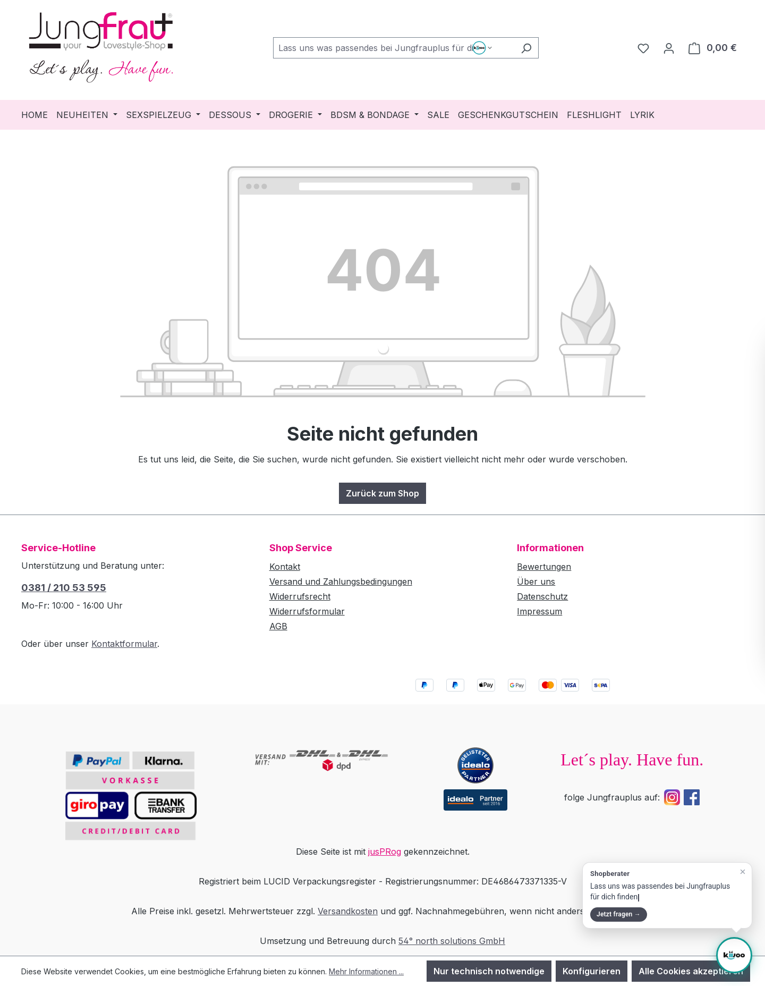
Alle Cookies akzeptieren (691, 971)
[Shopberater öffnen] (734, 955)
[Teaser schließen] (743, 872)
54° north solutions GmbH (451, 941)
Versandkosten (348, 911)
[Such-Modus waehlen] (483, 48)
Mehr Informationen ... (366, 971)
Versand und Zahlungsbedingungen (340, 581)
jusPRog (384, 851)
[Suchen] (526, 47)
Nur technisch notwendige (489, 971)
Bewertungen (544, 566)
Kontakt (284, 566)
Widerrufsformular (307, 611)
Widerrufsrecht (299, 596)
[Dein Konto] (669, 47)
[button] (667, 895)
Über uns (536, 581)
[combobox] (393, 47)
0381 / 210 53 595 (63, 587)
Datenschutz (542, 596)
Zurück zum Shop (382, 493)
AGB (278, 626)
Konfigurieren (591, 971)
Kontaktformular (124, 643)
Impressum (539, 611)
